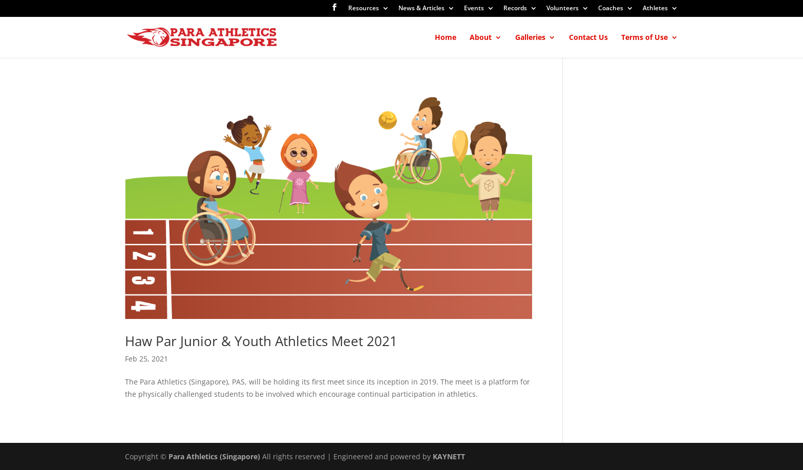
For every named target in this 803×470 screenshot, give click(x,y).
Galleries (530, 38)
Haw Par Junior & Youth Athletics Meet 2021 (261, 341)
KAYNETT (449, 456)
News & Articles (421, 8)
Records (515, 8)
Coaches (610, 8)
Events (474, 8)
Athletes (655, 8)
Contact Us (588, 38)
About (481, 38)
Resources (363, 8)
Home (445, 38)
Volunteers (562, 8)
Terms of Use (644, 38)
